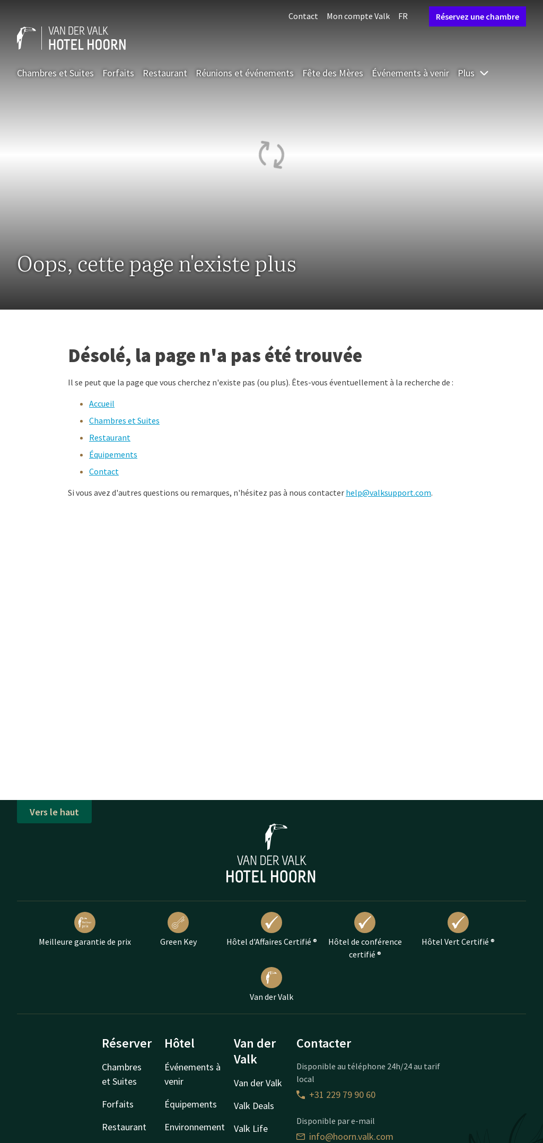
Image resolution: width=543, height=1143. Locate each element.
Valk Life (251, 1128)
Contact (303, 16)
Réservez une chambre (477, 16)
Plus (473, 73)
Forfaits (118, 73)
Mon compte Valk (358, 16)
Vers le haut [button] (54, 812)
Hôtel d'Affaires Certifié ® (271, 929)
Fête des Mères (332, 73)
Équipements (113, 454)
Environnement (194, 1127)
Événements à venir (410, 73)
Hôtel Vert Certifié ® (458, 929)
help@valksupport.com (388, 492)
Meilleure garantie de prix (85, 929)
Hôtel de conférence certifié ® (365, 936)
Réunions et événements (245, 73)
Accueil (102, 403)
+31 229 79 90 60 (335, 1094)
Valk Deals (254, 1106)
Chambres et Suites (55, 73)
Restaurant (165, 73)
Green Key (178, 929)
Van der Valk (271, 984)
